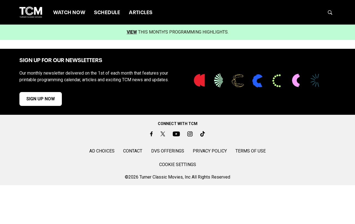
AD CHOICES (102, 151)
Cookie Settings (177, 164)
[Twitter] (162, 133)
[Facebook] (151, 133)
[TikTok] (202, 133)
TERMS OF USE (250, 151)
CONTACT (132, 151)
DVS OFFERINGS (167, 151)
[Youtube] (176, 133)
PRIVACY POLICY (210, 151)
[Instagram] (190, 133)
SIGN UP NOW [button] (40, 98)
